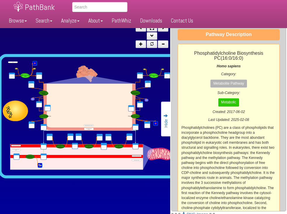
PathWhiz (121, 20)
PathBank (40, 7)
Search (44, 20)
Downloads (151, 20)
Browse (18, 20)
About (95, 20)
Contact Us (182, 20)
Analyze (70, 20)
